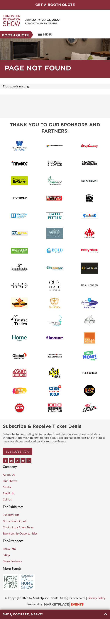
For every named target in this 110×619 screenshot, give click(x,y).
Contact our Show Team (18, 527)
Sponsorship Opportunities (20, 533)
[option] (55, 58)
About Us (9, 474)
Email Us (8, 493)
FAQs (6, 555)
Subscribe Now (17, 451)
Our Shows (10, 481)
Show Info (9, 548)
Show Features (12, 561)
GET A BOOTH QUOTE (55, 5)
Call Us (7, 499)
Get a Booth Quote (15, 521)
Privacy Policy (96, 598)
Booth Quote (15, 35)
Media (7, 487)
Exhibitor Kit (11, 514)
